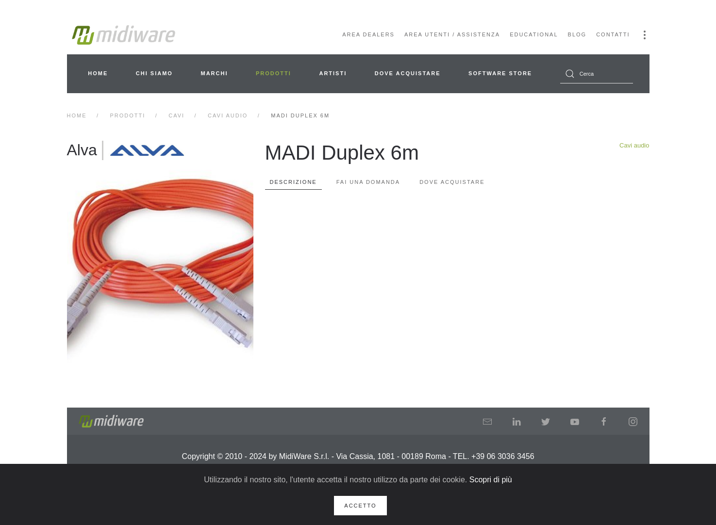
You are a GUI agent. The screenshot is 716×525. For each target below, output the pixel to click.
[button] (644, 35)
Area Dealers (368, 34)
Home (98, 73)
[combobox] (596, 73)
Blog (577, 34)
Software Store (500, 73)
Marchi (214, 73)
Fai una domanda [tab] (368, 182)
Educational (534, 34)
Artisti (333, 73)
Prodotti (273, 73)
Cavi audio (634, 145)
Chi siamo (154, 73)
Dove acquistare (408, 73)
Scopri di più (490, 480)
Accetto (360, 506)
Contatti (613, 34)
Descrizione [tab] (293, 182)
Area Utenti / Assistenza (452, 34)
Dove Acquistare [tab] (451, 182)
